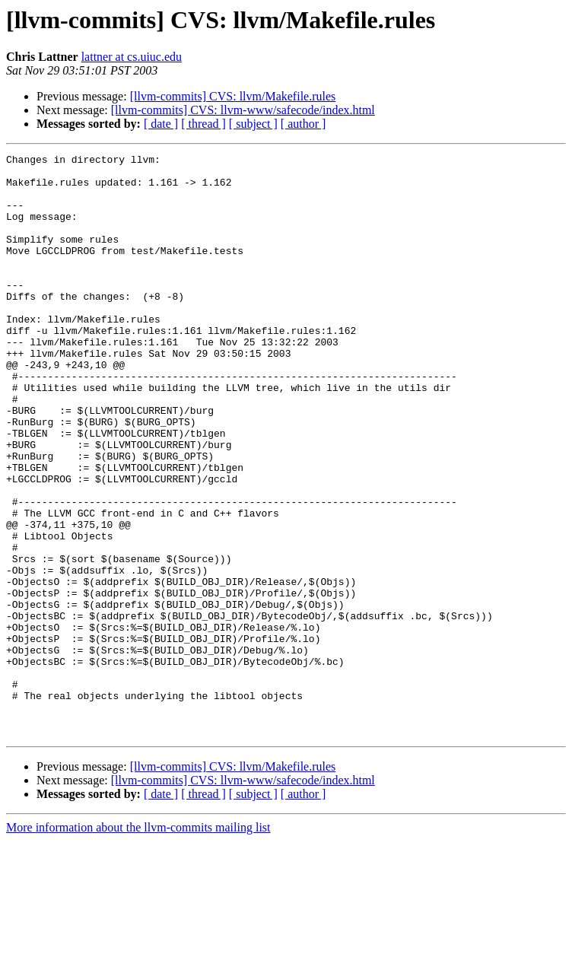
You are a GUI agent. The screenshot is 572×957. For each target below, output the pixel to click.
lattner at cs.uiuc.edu (131, 56)
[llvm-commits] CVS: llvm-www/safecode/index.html (243, 109)
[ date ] (161, 123)
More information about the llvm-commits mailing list (138, 943)
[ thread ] (203, 123)
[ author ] (303, 123)
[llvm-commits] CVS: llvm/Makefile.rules (233, 96)
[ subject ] (253, 123)
